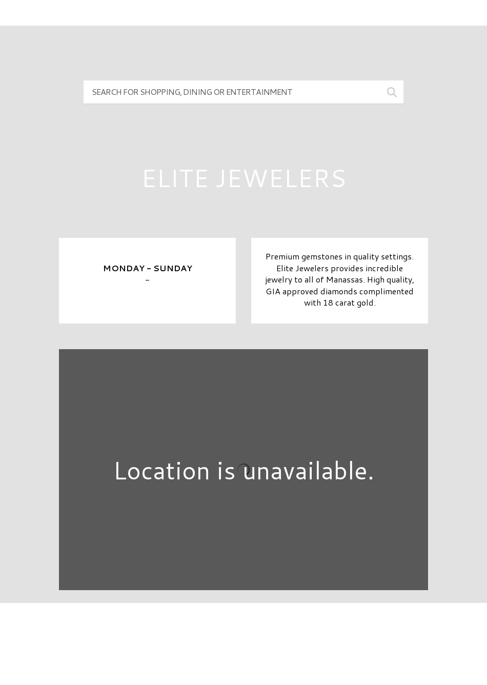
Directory (243, 628)
